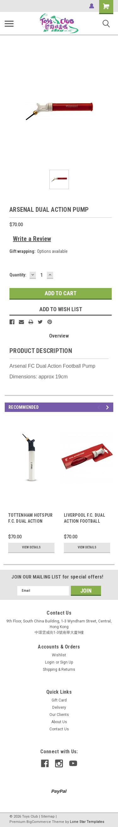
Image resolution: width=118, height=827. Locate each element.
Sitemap (48, 816)
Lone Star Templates (87, 822)
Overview (59, 336)
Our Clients (59, 714)
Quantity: (17, 274)
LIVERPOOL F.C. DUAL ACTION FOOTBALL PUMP (84, 521)
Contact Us (59, 729)
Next (108, 407)
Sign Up (66, 662)
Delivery (59, 707)
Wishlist (59, 655)
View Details (31, 547)
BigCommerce (38, 822)
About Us (59, 722)
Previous (99, 407)
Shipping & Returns (59, 669)
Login (49, 662)
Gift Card (59, 700)
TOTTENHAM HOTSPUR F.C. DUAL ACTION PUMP (30, 521)
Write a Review (32, 239)
